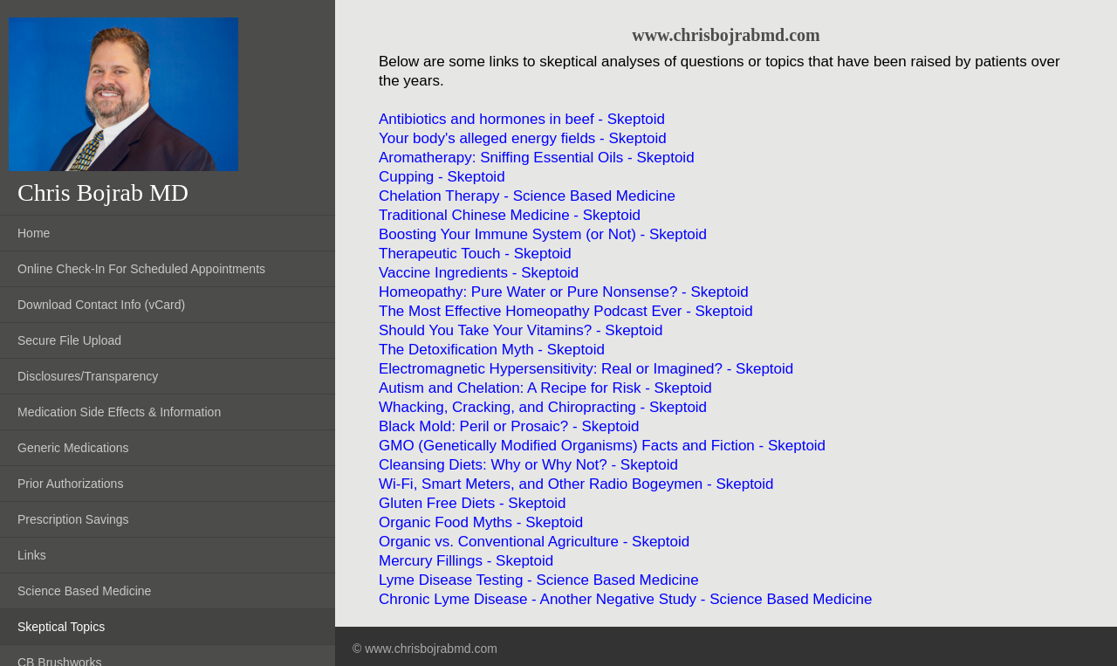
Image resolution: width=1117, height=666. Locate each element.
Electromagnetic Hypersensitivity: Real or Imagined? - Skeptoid (586, 368)
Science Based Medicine (84, 591)
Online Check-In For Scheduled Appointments (141, 269)
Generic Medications (73, 448)
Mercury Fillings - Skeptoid (466, 561)
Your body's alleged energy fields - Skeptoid (523, 138)
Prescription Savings (73, 519)
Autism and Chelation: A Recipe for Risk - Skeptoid (545, 388)
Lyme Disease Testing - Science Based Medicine (539, 580)
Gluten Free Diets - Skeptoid (472, 503)
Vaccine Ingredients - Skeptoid (479, 272)
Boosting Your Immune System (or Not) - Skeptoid (543, 234)
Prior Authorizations (70, 484)
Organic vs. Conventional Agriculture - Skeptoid (534, 541)
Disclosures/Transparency (87, 376)
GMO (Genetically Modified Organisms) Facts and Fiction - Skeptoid (602, 445)
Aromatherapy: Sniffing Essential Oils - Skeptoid (537, 157)
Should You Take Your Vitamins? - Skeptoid (520, 330)
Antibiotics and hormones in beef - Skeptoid (522, 119)
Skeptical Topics (61, 627)
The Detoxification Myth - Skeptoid (492, 349)
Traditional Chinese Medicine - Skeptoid (510, 215)
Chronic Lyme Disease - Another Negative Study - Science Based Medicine (625, 599)
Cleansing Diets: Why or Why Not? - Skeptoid (528, 465)
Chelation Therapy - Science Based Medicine (527, 196)
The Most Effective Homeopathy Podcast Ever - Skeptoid (566, 311)
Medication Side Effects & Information (119, 412)
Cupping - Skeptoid (442, 176)
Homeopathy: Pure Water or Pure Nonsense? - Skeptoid (564, 292)
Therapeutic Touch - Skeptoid (475, 253)
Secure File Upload (69, 340)
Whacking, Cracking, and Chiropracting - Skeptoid (543, 407)
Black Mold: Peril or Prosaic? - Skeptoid (509, 426)
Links (31, 555)
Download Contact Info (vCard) (101, 305)
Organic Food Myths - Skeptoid (481, 522)
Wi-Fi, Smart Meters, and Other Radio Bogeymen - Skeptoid (576, 484)
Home (33, 233)
